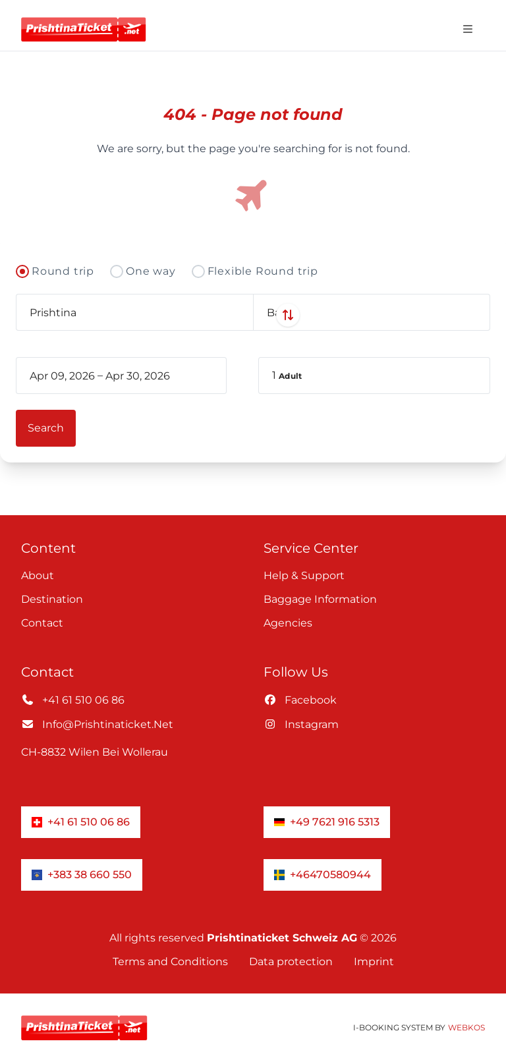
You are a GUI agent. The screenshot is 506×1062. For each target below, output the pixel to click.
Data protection (291, 961)
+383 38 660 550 (82, 874)
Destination (52, 599)
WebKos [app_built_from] (466, 1027)
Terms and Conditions (170, 961)
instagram (301, 724)
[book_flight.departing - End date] (149, 375)
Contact (42, 623)
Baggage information (320, 599)
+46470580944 (322, 874)
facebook (300, 700)
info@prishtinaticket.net (97, 724)
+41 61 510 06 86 (73, 700)
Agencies (288, 623)
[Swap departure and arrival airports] (253, 315)
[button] (374, 375)
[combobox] (134, 312)
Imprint (374, 961)
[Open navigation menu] (467, 29)
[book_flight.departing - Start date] (62, 375)
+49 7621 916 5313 (327, 822)
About (37, 575)
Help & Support (304, 575)
